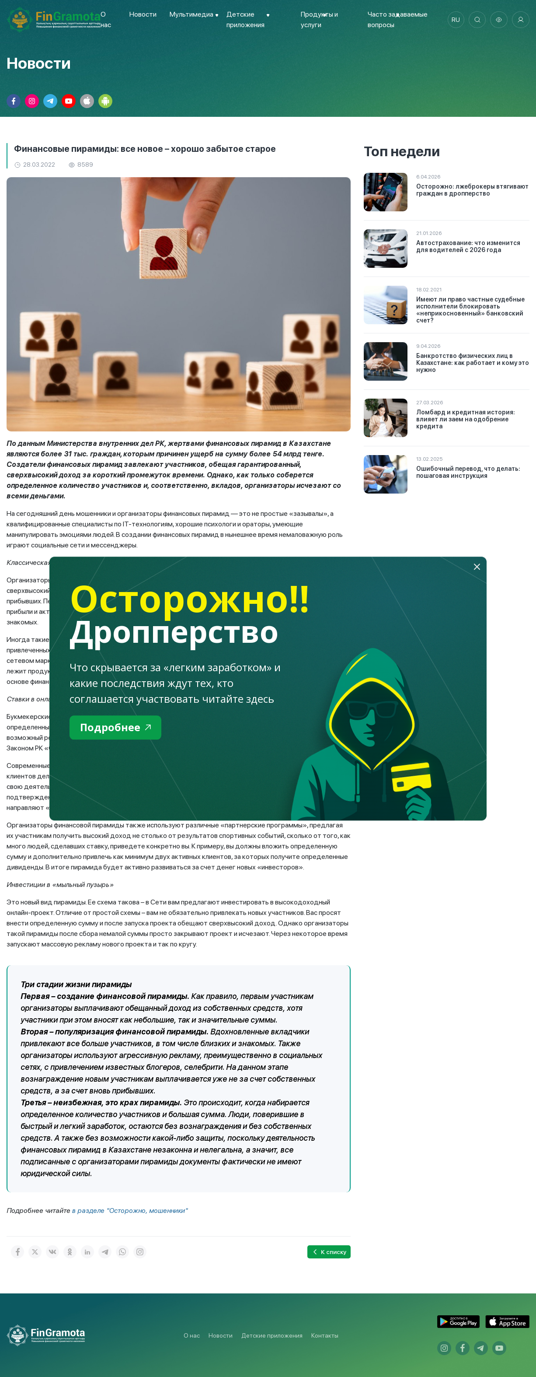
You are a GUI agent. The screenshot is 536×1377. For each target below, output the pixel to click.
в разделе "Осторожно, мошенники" (130, 1210)
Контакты (324, 1335)
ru (455, 19)
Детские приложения (272, 1335)
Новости (142, 14)
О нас (192, 1335)
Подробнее (115, 727)
